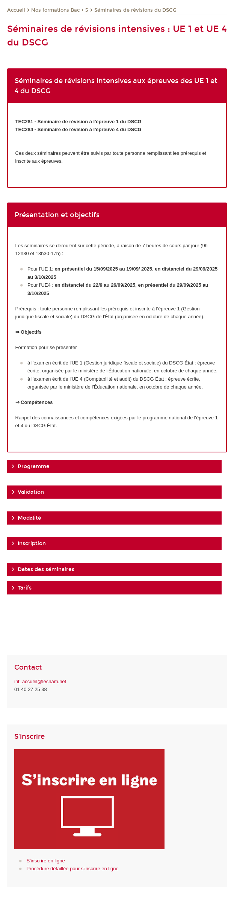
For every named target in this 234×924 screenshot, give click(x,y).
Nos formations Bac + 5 (59, 10)
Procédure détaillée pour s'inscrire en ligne (73, 868)
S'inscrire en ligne (46, 861)
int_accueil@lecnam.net (40, 681)
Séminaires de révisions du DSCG (135, 10)
